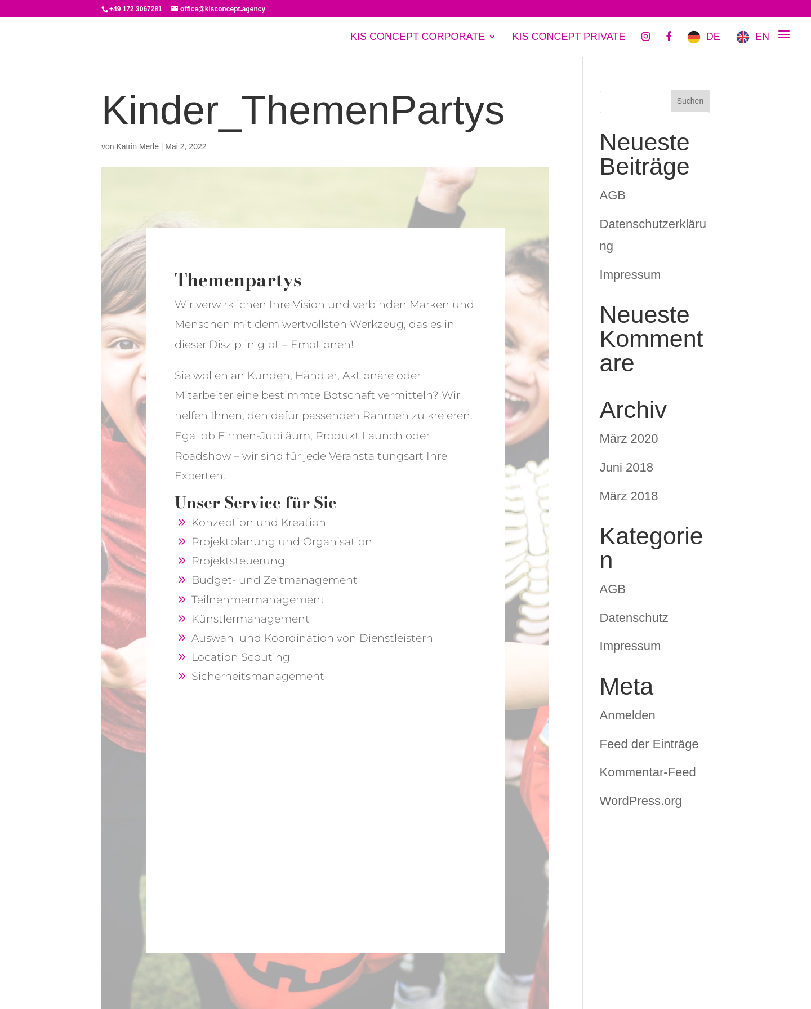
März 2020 (629, 439)
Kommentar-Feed (648, 772)
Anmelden (628, 715)
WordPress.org (641, 801)
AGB (613, 195)
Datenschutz (634, 618)
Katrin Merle (137, 146)
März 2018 (629, 496)
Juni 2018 (626, 467)
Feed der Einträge (649, 744)
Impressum (630, 275)
